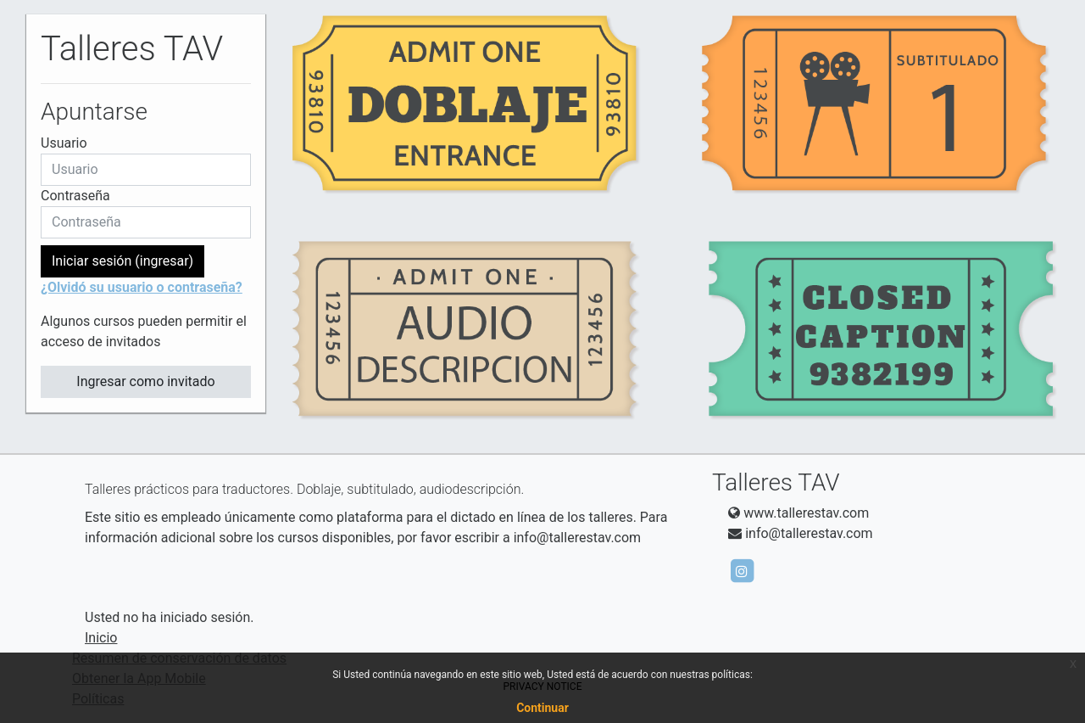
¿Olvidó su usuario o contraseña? (141, 287)
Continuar (542, 708)
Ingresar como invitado (145, 381)
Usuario (64, 143)
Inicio (101, 638)
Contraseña (75, 196)
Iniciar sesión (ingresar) (122, 261)
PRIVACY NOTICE (543, 686)
